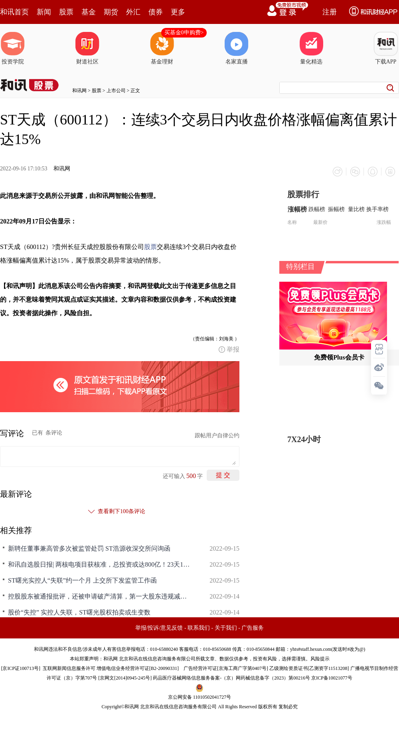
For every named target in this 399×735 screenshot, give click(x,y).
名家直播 (237, 48)
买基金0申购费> (184, 33)
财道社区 (87, 48)
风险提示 (320, 659)
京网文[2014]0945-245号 (125, 678)
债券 (155, 12)
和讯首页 (14, 12)
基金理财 (162, 48)
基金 (88, 12)
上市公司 (116, 90)
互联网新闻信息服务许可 (69, 668)
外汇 (133, 12)
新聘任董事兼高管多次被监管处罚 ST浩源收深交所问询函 (89, 548)
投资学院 (13, 48)
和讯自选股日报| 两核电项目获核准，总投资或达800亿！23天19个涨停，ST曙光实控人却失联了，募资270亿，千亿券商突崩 (100, 564)
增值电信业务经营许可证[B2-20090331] (138, 668)
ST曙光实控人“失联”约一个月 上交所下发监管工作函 (82, 580)
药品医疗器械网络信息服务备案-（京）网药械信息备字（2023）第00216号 (231, 678)
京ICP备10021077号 (331, 678)
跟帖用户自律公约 (217, 436)
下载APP (386, 48)
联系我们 (199, 628)
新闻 (44, 12)
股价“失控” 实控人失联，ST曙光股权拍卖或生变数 (79, 612)
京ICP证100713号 (20, 668)
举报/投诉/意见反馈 (159, 628)
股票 (66, 12)
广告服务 (252, 628)
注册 (329, 12)
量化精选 (311, 48)
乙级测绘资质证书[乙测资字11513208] (309, 668)
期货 (111, 12)
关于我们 (226, 628)
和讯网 (79, 90)
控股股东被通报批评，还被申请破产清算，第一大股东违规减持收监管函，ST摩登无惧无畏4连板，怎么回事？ (100, 596)
